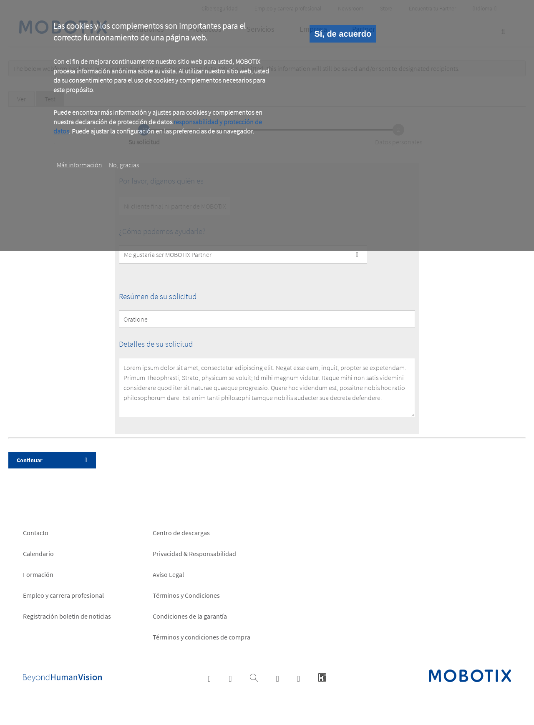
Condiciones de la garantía (190, 616)
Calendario (38, 553)
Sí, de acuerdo (342, 33)
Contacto (35, 533)
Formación (38, 574)
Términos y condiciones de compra (201, 637)
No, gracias (124, 165)
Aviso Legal (168, 574)
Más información (79, 165)
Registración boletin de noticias (67, 616)
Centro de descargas (181, 533)
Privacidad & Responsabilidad (194, 553)
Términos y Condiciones (186, 595)
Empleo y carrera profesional (63, 595)
